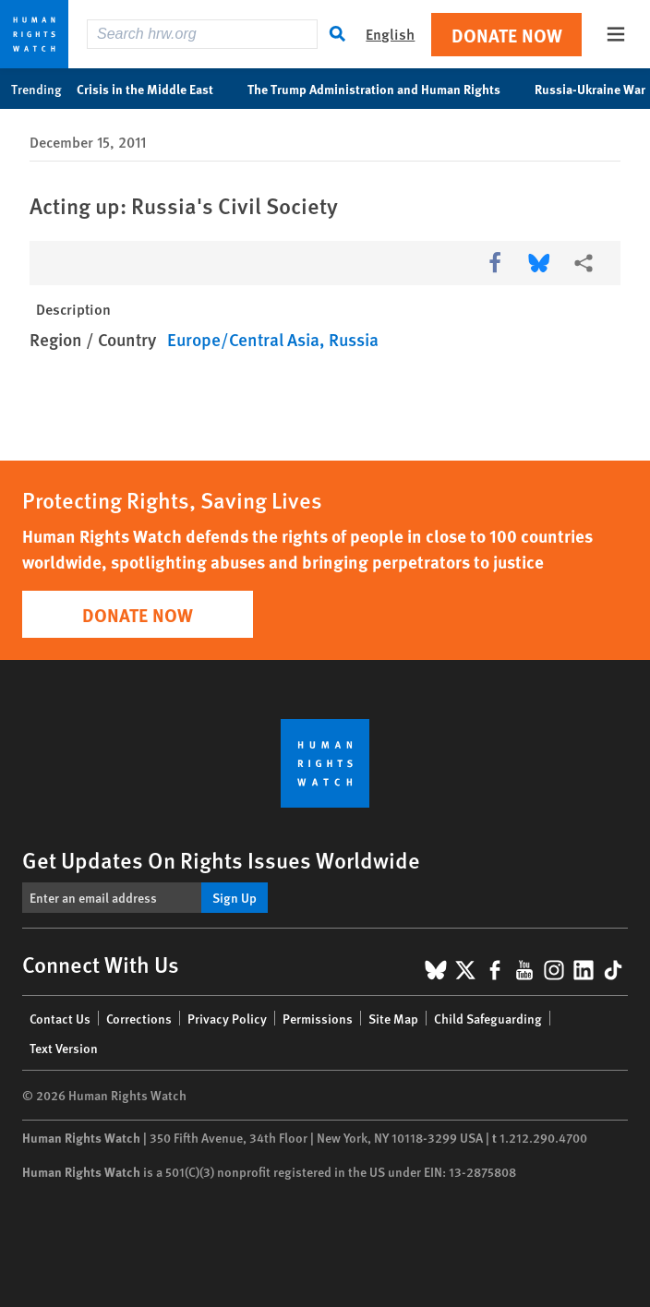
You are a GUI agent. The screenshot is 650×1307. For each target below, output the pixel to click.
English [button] (390, 33)
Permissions (318, 1018)
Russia (354, 339)
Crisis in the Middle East (155, 88)
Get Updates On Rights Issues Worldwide (221, 859)
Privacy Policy (227, 1018)
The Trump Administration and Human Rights (383, 88)
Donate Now (506, 34)
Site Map (393, 1018)
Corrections (139, 1018)
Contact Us (60, 1018)
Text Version (64, 1047)
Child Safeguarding (488, 1018)
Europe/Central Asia (243, 339)
